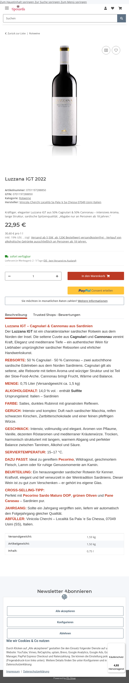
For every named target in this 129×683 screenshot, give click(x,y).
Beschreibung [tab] (16, 315)
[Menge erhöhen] (57, 276)
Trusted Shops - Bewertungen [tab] (56, 315)
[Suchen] (60, 18)
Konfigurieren (65, 622)
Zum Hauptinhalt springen (17, 2)
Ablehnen (65, 633)
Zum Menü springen (74, 2)
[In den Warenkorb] (96, 276)
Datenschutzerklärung (36, 671)
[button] (105, 8)
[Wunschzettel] (112, 8)
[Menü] (123, 645)
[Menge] (33, 276)
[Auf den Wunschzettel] (116, 50)
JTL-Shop (71, 678)
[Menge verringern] (9, 276)
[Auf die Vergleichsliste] (106, 50)
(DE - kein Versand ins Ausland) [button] (59, 260)
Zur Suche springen (48, 2)
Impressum (13, 671)
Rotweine (25, 198)
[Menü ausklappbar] (7, 6)
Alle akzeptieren (65, 611)
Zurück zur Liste (17, 33)
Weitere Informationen (93, 301)
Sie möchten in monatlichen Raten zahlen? (65, 301)
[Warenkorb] (120, 8)
